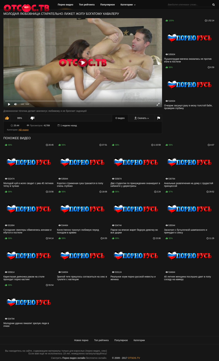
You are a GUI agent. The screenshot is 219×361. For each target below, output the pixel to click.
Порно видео (65, 4)
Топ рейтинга (86, 4)
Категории (127, 4)
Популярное (107, 4)
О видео (120, 118)
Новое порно (81, 340)
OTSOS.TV (134, 358)
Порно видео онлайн (73, 358)
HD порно (23, 129)
